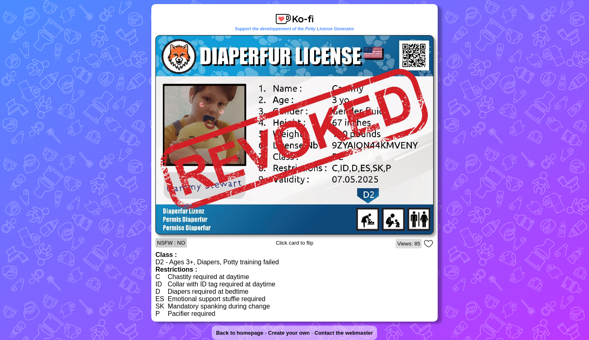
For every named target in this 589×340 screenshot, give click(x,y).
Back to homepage (239, 333)
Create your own (289, 333)
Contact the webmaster (344, 333)
